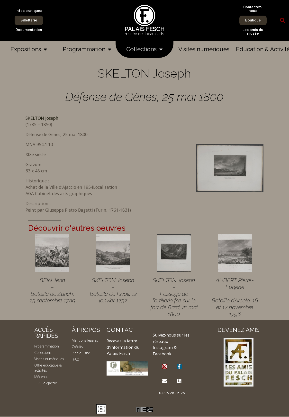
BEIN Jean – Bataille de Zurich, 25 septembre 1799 (52, 290)
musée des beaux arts (144, 33)
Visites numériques (203, 49)
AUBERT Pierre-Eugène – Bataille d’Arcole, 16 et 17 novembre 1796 (235, 297)
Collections (144, 49)
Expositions (28, 49)
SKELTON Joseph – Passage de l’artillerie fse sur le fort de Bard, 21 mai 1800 (174, 297)
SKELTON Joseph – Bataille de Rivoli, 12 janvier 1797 (113, 290)
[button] (282, 20)
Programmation (87, 49)
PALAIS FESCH (145, 28)
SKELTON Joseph (42, 118)
